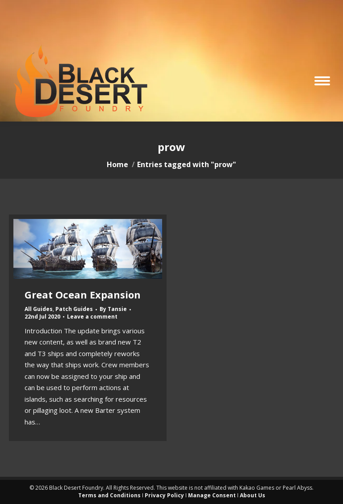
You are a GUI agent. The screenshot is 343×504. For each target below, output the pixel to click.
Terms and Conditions (109, 495)
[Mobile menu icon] (322, 81)
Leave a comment (92, 316)
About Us (252, 495)
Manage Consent (212, 495)
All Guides (39, 309)
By (113, 309)
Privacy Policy (164, 495)
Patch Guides (74, 309)
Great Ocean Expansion (83, 294)
